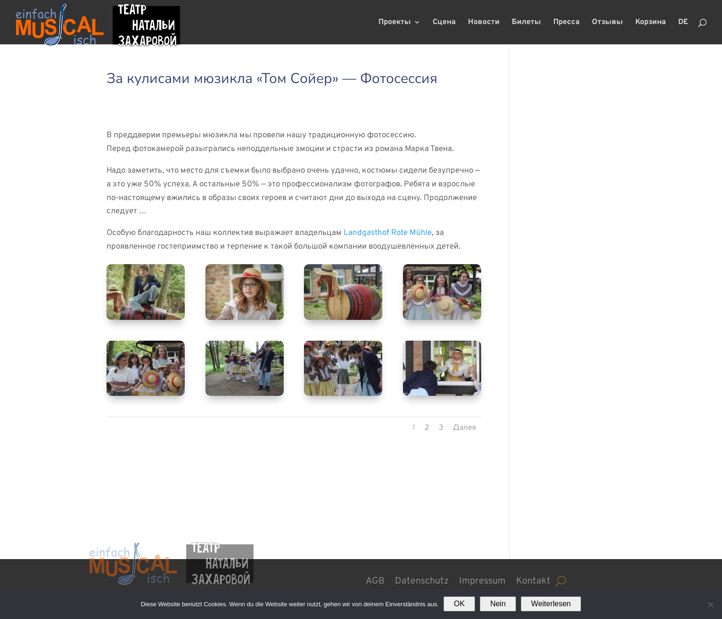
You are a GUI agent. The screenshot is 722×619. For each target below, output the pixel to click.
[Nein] (710, 604)
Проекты (394, 23)
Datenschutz (422, 580)
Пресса (566, 23)
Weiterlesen (551, 604)
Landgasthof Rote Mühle (388, 233)
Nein (498, 604)
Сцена (444, 23)
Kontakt (533, 580)
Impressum (482, 580)
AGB (375, 580)
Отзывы (607, 23)
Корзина (650, 23)
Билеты (526, 23)
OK (459, 604)
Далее (464, 428)
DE (683, 23)
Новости (484, 23)
